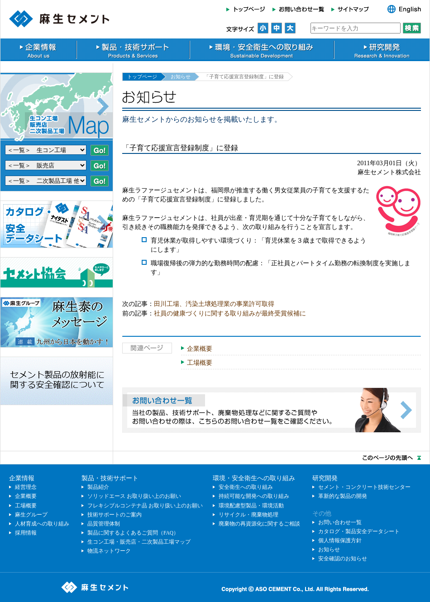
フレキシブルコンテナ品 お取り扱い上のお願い (145, 505)
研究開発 (382, 49)
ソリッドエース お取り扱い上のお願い (134, 496)
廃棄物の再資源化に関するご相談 (259, 523)
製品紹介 (98, 487)
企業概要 (199, 348)
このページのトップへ (215, 457)
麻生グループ (31, 514)
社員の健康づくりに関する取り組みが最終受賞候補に (230, 313)
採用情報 (26, 532)
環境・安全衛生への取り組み (262, 49)
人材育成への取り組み (42, 523)
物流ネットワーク (109, 551)
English (399, 9)
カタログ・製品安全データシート (359, 531)
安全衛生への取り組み (246, 487)
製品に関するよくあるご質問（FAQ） (133, 532)
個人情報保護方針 (340, 540)
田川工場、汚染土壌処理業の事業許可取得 (214, 303)
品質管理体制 (103, 523)
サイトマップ (353, 9)
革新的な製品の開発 (342, 496)
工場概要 (199, 362)
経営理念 (26, 487)
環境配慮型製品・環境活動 (251, 505)
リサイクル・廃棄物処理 (248, 514)
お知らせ (181, 76)
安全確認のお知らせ (342, 558)
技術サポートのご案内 (114, 514)
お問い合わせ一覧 (298, 9)
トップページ (247, 9)
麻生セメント (59, 19)
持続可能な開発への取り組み (254, 496)
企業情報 (38, 49)
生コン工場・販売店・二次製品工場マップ (139, 542)
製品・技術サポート (133, 49)
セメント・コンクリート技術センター (364, 487)
